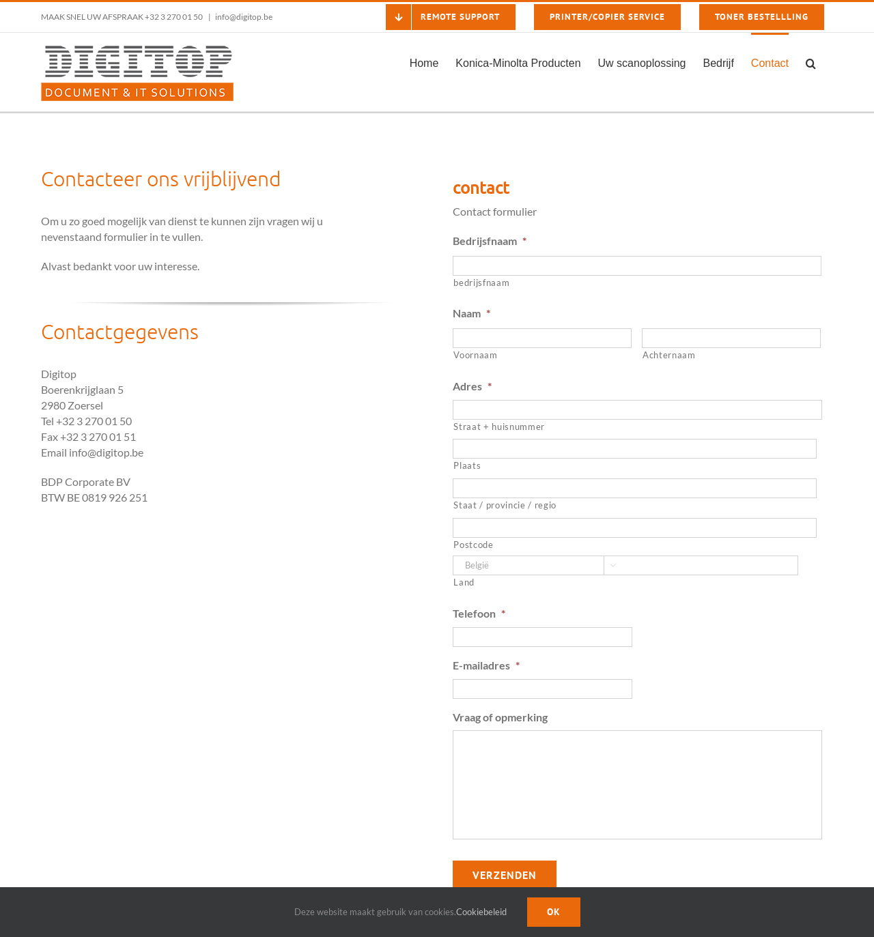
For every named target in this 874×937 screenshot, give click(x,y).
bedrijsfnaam (481, 282)
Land (464, 582)
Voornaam (475, 354)
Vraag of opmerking (500, 716)
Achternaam (669, 354)
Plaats (467, 465)
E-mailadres (486, 665)
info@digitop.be (243, 17)
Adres (472, 385)
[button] (811, 62)
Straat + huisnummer (499, 426)
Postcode (473, 544)
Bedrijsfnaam (489, 240)
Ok (554, 912)
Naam (471, 312)
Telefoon (479, 613)
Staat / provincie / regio (504, 505)
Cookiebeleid (481, 911)
